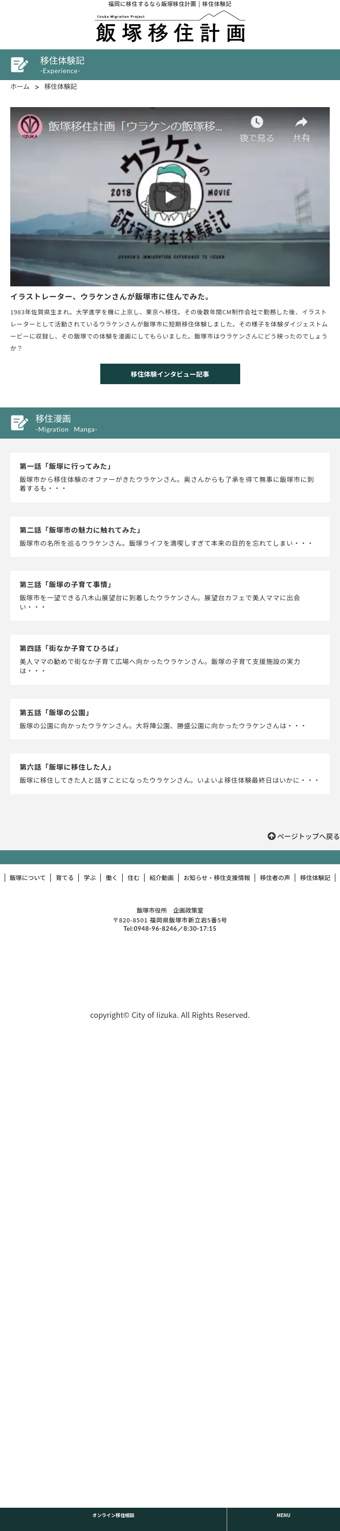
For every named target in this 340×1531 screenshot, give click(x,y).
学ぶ (89, 878)
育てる (65, 878)
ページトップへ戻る (308, 836)
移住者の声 (275, 878)
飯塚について (28, 878)
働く (111, 878)
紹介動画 (161, 878)
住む (133, 878)
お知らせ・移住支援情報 (216, 878)
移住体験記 (60, 86)
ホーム (20, 86)
